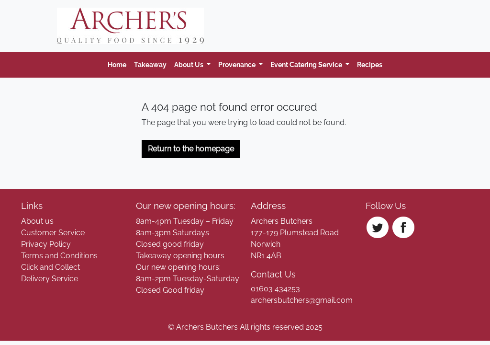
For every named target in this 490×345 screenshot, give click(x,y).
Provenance (237, 64)
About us (37, 221)
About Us (189, 64)
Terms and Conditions (59, 255)
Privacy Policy (46, 244)
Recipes (369, 64)
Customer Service (53, 232)
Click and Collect (50, 267)
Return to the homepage (191, 148)
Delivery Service (49, 278)
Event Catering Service (307, 64)
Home (117, 64)
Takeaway (150, 64)
